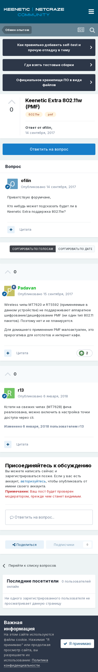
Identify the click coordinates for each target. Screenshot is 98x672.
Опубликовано (48, 187)
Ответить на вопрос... (32, 517)
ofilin (46, 127)
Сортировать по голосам (32, 248)
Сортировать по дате (75, 248)
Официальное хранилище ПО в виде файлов (49, 82)
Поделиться (25, 544)
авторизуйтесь (33, 481)
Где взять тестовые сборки (49, 65)
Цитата (25, 229)
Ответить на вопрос (49, 149)
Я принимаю (77, 643)
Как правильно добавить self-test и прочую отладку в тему (49, 47)
